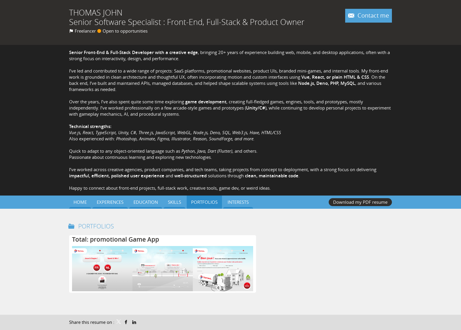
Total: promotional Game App (115, 239)
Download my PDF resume (360, 202)
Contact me (372, 15)
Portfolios (96, 226)
